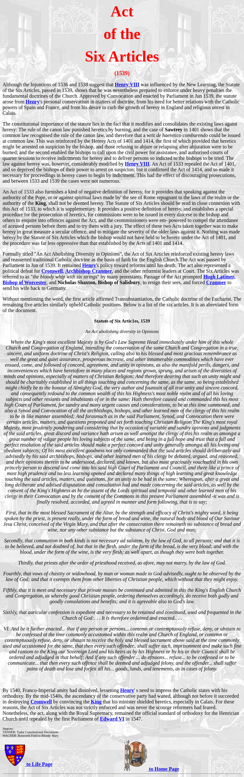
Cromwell (52, 271)
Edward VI (112, 718)
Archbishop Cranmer (88, 271)
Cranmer (216, 282)
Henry (33, 101)
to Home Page (163, 769)
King (96, 701)
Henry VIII (127, 84)
